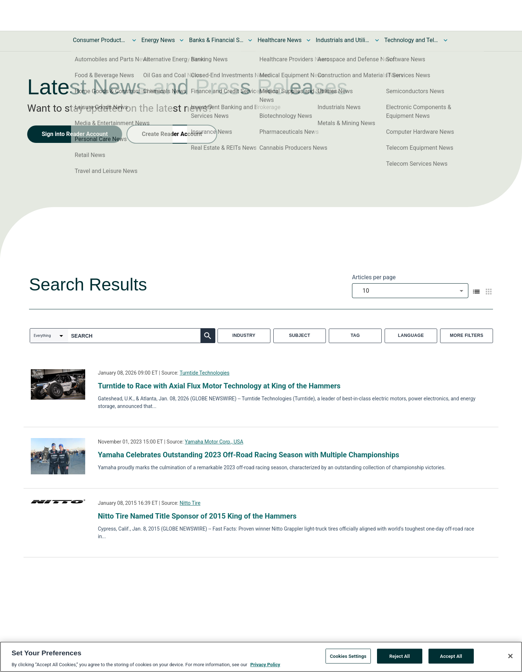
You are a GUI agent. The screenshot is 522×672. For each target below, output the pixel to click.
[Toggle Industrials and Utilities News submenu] (377, 40)
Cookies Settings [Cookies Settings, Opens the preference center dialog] (348, 658)
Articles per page (373, 277)
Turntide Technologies (204, 373)
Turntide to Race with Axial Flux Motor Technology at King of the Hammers (219, 386)
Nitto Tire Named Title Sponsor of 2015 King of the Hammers (197, 516)
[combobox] (410, 290)
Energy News (158, 40)
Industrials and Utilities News (343, 40)
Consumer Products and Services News (100, 40)
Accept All (451, 658)
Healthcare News (279, 40)
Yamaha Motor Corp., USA (214, 442)
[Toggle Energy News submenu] (181, 40)
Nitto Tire (189, 503)
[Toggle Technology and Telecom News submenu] (445, 40)
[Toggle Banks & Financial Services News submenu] (250, 40)
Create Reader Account (172, 134)
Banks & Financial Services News (216, 40)
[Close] (510, 659)
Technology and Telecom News (411, 40)
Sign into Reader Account (75, 134)
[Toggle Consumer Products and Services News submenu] (134, 40)
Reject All (399, 658)
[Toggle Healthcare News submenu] (308, 40)
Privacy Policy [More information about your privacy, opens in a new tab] (265, 667)
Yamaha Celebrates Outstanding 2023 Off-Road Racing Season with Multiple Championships (248, 454)
